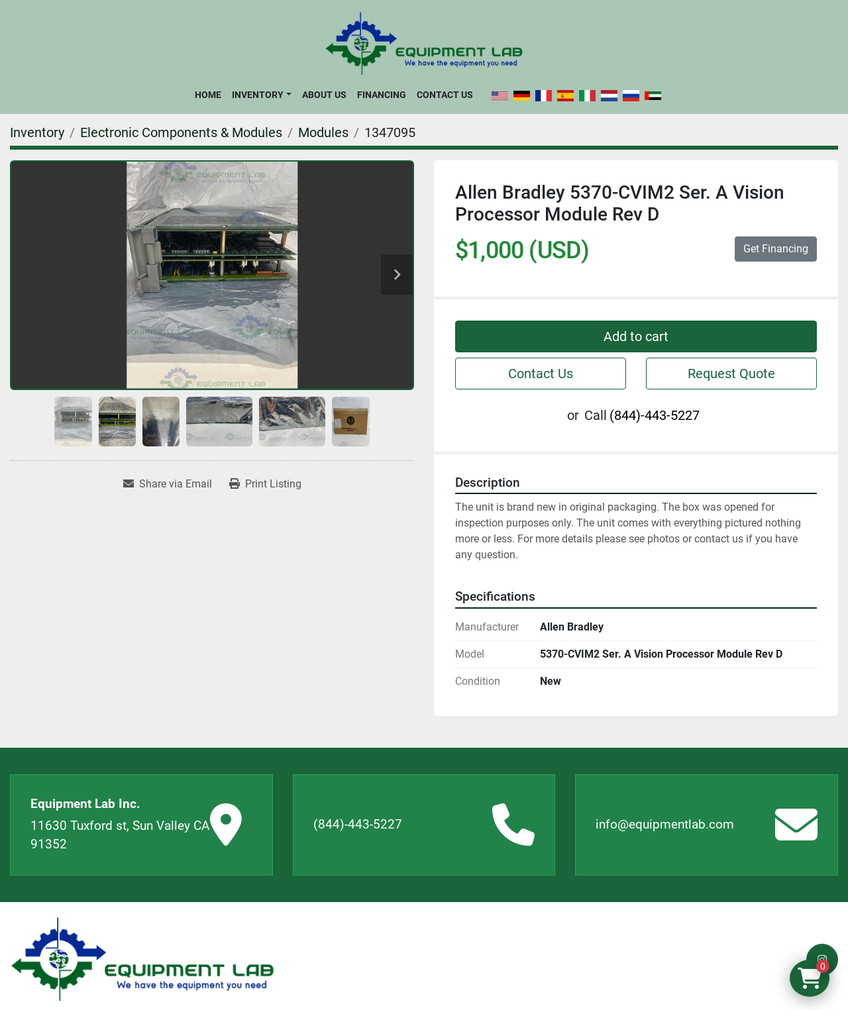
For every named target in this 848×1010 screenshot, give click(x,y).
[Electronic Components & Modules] (181, 132)
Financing (381, 94)
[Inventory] (37, 132)
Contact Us (445, 94)
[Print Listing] (265, 484)
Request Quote (731, 373)
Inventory (258, 94)
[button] (261, 94)
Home (208, 94)
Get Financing (775, 248)
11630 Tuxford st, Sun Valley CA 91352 (119, 835)
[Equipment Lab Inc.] (142, 959)
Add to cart (636, 336)
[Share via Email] (168, 484)
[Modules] (323, 132)
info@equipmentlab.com (665, 824)
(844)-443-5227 (655, 415)
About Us (324, 94)
